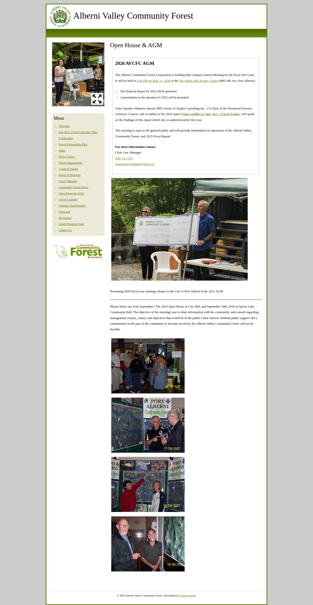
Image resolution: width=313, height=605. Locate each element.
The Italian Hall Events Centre (198, 81)
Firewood (64, 212)
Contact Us (65, 230)
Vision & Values (68, 169)
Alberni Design (187, 595)
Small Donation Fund (71, 224)
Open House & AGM (71, 193)
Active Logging (68, 199)
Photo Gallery (67, 156)
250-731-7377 (124, 158)
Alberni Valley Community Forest (133, 16)
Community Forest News (73, 187)
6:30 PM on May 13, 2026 (153, 81)
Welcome (64, 126)
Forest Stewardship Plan (73, 144)
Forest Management (70, 163)
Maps (62, 150)
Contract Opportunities (72, 205)
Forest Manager (68, 181)
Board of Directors (70, 175)
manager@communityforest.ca (134, 164)
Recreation (65, 218)
